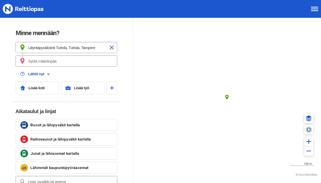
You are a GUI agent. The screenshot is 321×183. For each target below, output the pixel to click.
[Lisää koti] (37, 88)
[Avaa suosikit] (112, 88)
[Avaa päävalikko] (314, 8)
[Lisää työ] (83, 88)
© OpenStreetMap (306, 174)
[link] (66, 125)
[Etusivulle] (29, 9)
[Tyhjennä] (111, 47)
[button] (308, 118)
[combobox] (66, 47)
